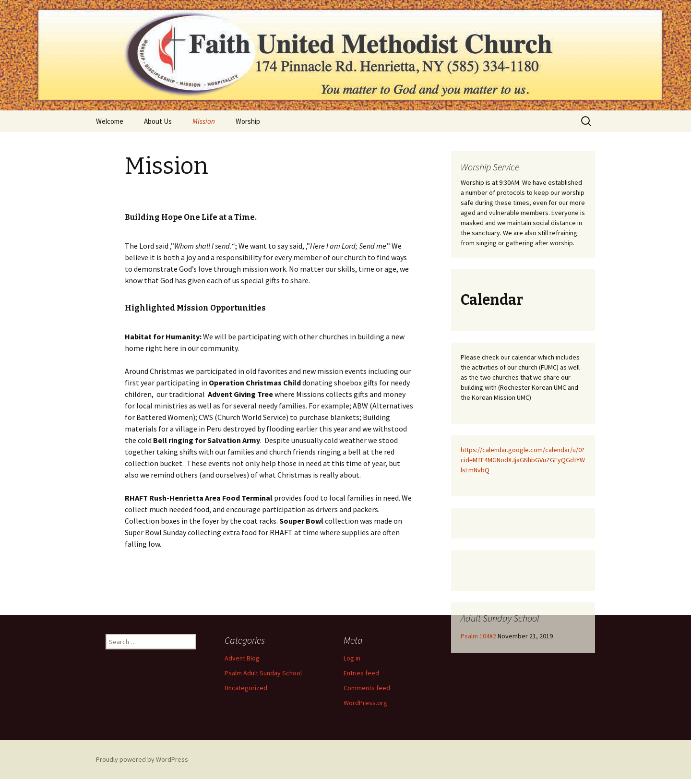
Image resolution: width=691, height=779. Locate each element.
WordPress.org (365, 702)
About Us (158, 121)
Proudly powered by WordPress (142, 759)
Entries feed (361, 673)
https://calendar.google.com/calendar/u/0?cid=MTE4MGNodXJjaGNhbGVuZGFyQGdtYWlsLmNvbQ (523, 459)
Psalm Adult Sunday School (263, 673)
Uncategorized (246, 687)
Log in (352, 658)
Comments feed (367, 687)
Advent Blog (242, 658)
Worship (248, 121)
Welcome (109, 121)
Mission (203, 121)
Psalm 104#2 (478, 636)
